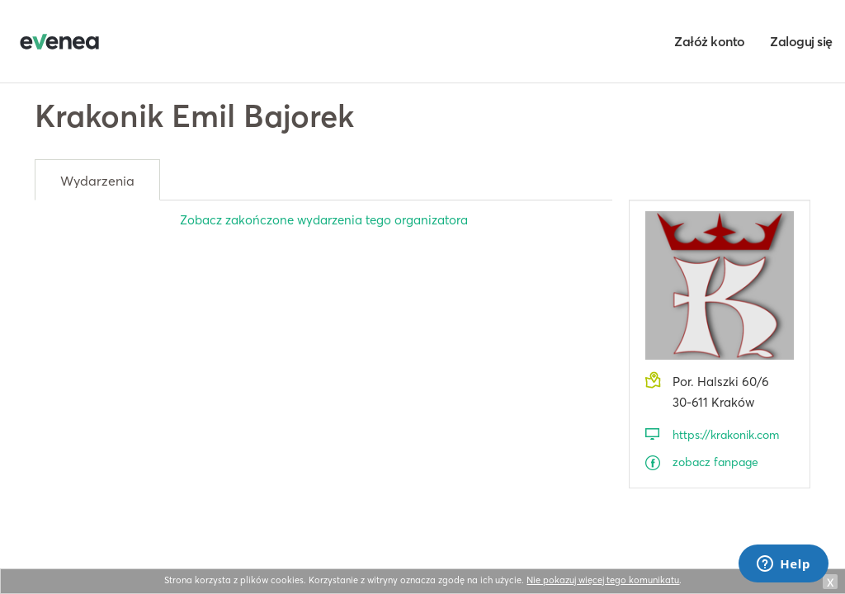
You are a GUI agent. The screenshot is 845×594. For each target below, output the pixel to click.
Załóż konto (709, 41)
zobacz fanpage (715, 462)
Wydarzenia (97, 180)
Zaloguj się (801, 41)
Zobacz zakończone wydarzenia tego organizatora (324, 220)
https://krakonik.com (726, 434)
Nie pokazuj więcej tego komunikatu (602, 580)
